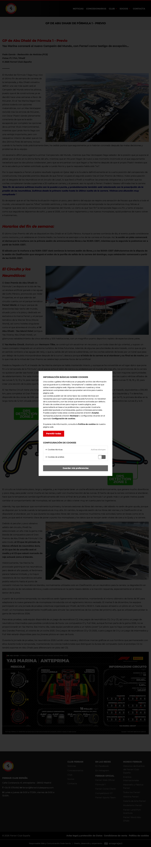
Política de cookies (87, 424)
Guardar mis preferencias (75, 468)
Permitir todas (53, 433)
